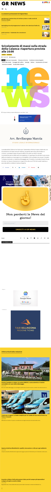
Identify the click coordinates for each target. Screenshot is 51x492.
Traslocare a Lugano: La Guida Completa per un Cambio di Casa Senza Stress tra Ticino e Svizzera (24, 379)
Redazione (13, 57)
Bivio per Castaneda (11, 60)
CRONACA (3, 54)
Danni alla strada (6, 62)
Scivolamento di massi (41, 62)
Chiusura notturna (23, 60)
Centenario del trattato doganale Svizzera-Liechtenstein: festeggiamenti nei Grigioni (39, 464)
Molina (32, 62)
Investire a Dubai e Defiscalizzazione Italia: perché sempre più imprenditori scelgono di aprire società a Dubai (22, 443)
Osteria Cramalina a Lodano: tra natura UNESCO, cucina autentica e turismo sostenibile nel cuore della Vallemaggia (22, 346)
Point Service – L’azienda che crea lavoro (13, 32)
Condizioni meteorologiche (36, 60)
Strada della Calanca (18, 64)
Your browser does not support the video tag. (12, 214)
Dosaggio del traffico (18, 62)
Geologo (27, 62)
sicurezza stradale (7, 64)
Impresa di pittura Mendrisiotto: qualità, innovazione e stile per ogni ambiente (23, 411)
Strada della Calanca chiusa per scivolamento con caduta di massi (10, 463)
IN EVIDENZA (9, 54)
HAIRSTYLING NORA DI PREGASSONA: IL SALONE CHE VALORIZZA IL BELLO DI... (20, 25)
